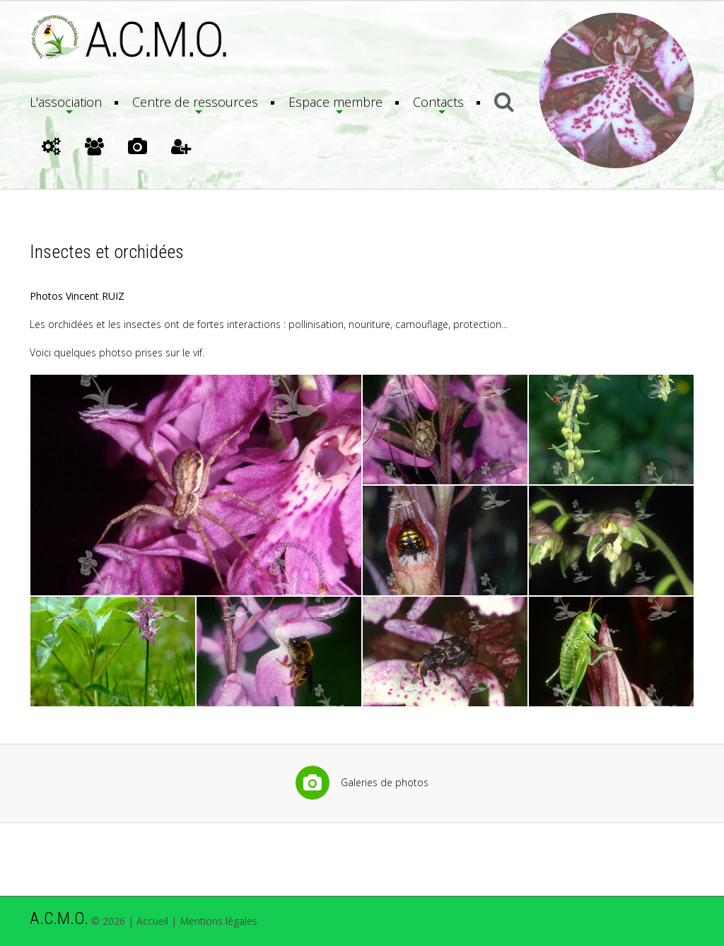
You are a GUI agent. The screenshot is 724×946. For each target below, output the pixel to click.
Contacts (438, 101)
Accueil (152, 921)
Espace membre (335, 101)
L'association (66, 101)
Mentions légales (218, 921)
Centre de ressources (195, 101)
